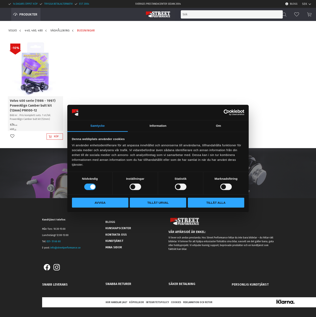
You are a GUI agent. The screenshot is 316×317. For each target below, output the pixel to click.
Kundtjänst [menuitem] (114, 241)
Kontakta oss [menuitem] (116, 234)
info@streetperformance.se (65, 247)
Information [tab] (158, 125)
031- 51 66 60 (54, 241)
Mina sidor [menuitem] (113, 247)
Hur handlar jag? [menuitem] (116, 302)
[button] (296, 14)
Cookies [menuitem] (176, 302)
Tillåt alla (216, 202)
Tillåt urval (158, 202)
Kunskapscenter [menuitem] (118, 228)
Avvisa (100, 202)
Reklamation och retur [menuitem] (197, 302)
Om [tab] (218, 125)
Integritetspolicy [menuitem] (157, 302)
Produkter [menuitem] (28, 14)
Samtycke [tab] (97, 125)
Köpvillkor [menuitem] (136, 302)
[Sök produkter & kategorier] (249, 14)
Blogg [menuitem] (293, 3)
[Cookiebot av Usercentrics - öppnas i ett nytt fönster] (226, 112)
